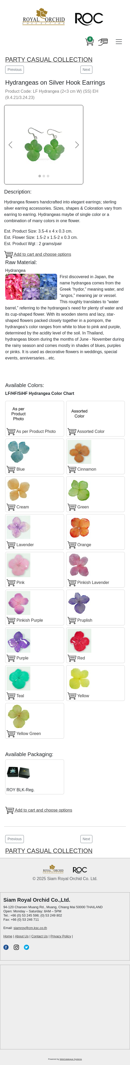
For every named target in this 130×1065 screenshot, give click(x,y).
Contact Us (39, 936)
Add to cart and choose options (37, 254)
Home (7, 936)
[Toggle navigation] (119, 42)
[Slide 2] (44, 176)
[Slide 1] (39, 176)
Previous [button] (15, 69)
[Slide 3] (48, 176)
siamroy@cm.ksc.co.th (30, 928)
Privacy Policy (60, 936)
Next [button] (86, 69)
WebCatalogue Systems (71, 1059)
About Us (22, 936)
